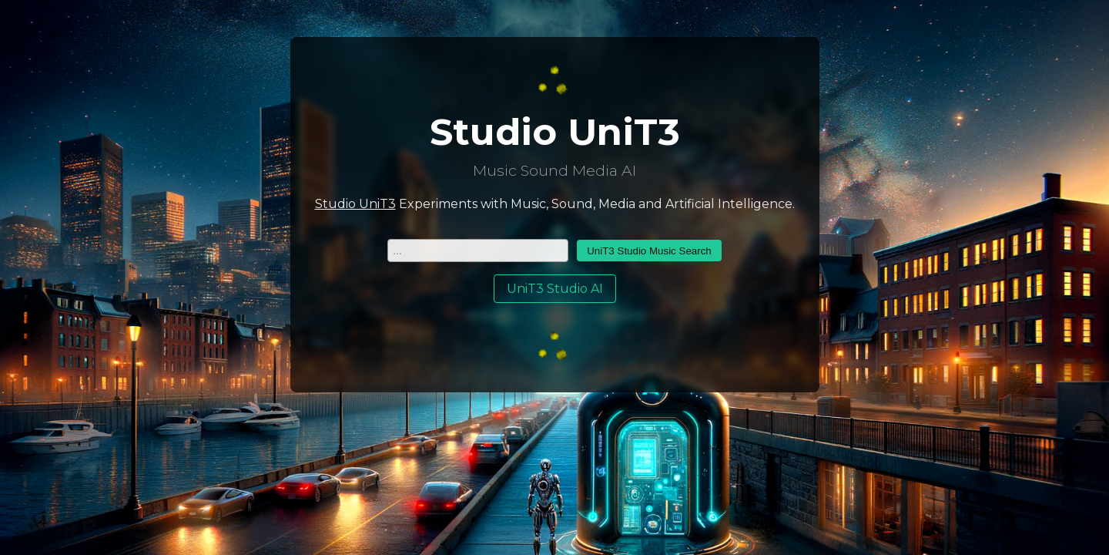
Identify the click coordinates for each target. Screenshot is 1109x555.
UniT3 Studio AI (555, 288)
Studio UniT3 (355, 204)
